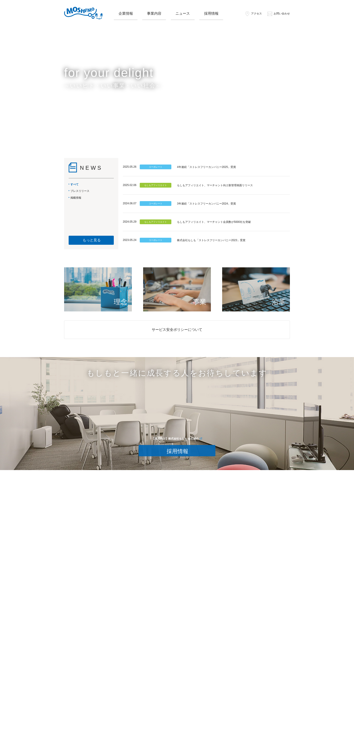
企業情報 (126, 13)
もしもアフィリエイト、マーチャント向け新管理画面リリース (215, 185)
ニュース (182, 13)
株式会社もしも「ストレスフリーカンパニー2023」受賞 (211, 240)
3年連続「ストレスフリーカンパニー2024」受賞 (206, 203)
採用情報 (211, 13)
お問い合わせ (278, 13)
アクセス (253, 13)
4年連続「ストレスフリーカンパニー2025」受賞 (206, 167)
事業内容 (154, 13)
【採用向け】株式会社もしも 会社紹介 (175, 438)
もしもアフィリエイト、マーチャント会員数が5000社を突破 (214, 222)
